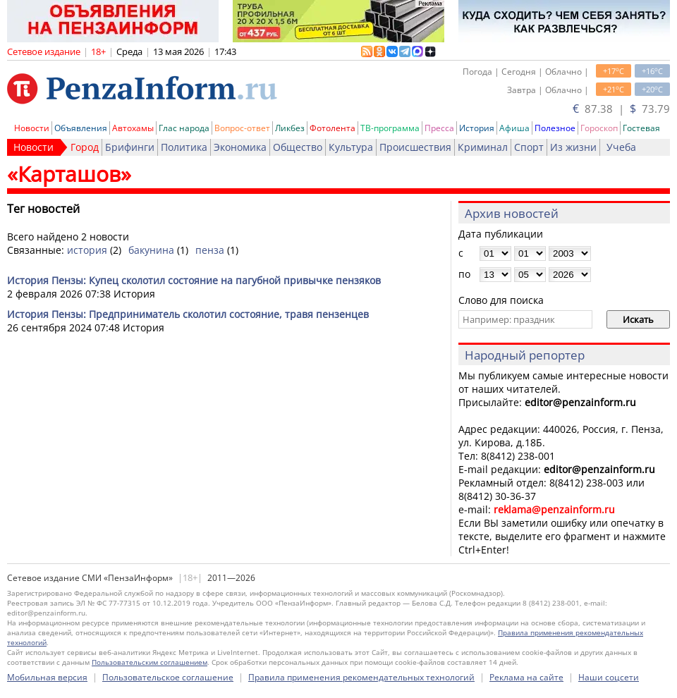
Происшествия (415, 147)
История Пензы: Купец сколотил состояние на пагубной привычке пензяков (194, 280)
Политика (184, 147)
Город (85, 147)
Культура (351, 147)
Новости (31, 128)
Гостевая (641, 128)
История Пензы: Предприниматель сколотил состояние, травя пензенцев (188, 314)
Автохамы (133, 128)
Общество (297, 147)
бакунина (151, 250)
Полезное (555, 128)
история (87, 250)
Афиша (514, 128)
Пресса (439, 128)
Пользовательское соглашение (167, 677)
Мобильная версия (47, 677)
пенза (209, 250)
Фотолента (332, 128)
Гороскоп (599, 128)
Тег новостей (43, 208)
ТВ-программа (390, 128)
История (476, 128)
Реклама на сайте (526, 677)
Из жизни (573, 147)
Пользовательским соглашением (149, 662)
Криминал (483, 147)
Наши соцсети (608, 677)
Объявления (80, 128)
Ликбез (290, 128)
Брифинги (129, 147)
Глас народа (184, 128)
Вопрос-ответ (242, 128)
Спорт (529, 147)
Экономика (240, 147)
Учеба (621, 147)
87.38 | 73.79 (621, 109)
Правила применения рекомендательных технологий (361, 677)
